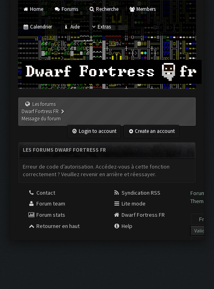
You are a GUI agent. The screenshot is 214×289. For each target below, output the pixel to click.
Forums (66, 9)
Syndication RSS (136, 192)
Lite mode (129, 203)
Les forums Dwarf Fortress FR (40, 108)
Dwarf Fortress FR (139, 214)
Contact (41, 192)
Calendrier (37, 26)
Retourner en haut (54, 226)
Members (142, 9)
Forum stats (46, 214)
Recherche (103, 9)
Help (122, 226)
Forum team (46, 203)
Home (33, 9)
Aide (71, 26)
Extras (100, 26)
